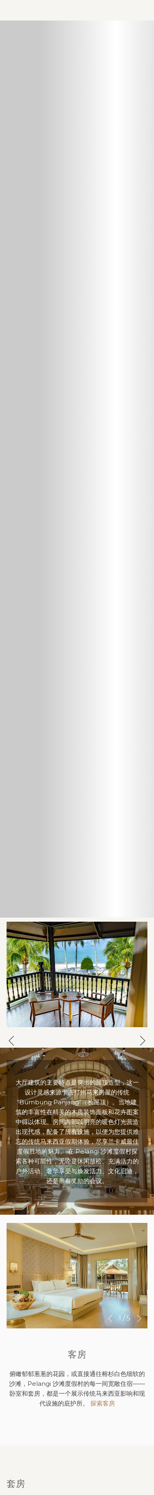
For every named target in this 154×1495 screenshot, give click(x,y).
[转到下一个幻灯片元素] (143, 1040)
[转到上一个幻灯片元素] (11, 1040)
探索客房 (102, 1403)
